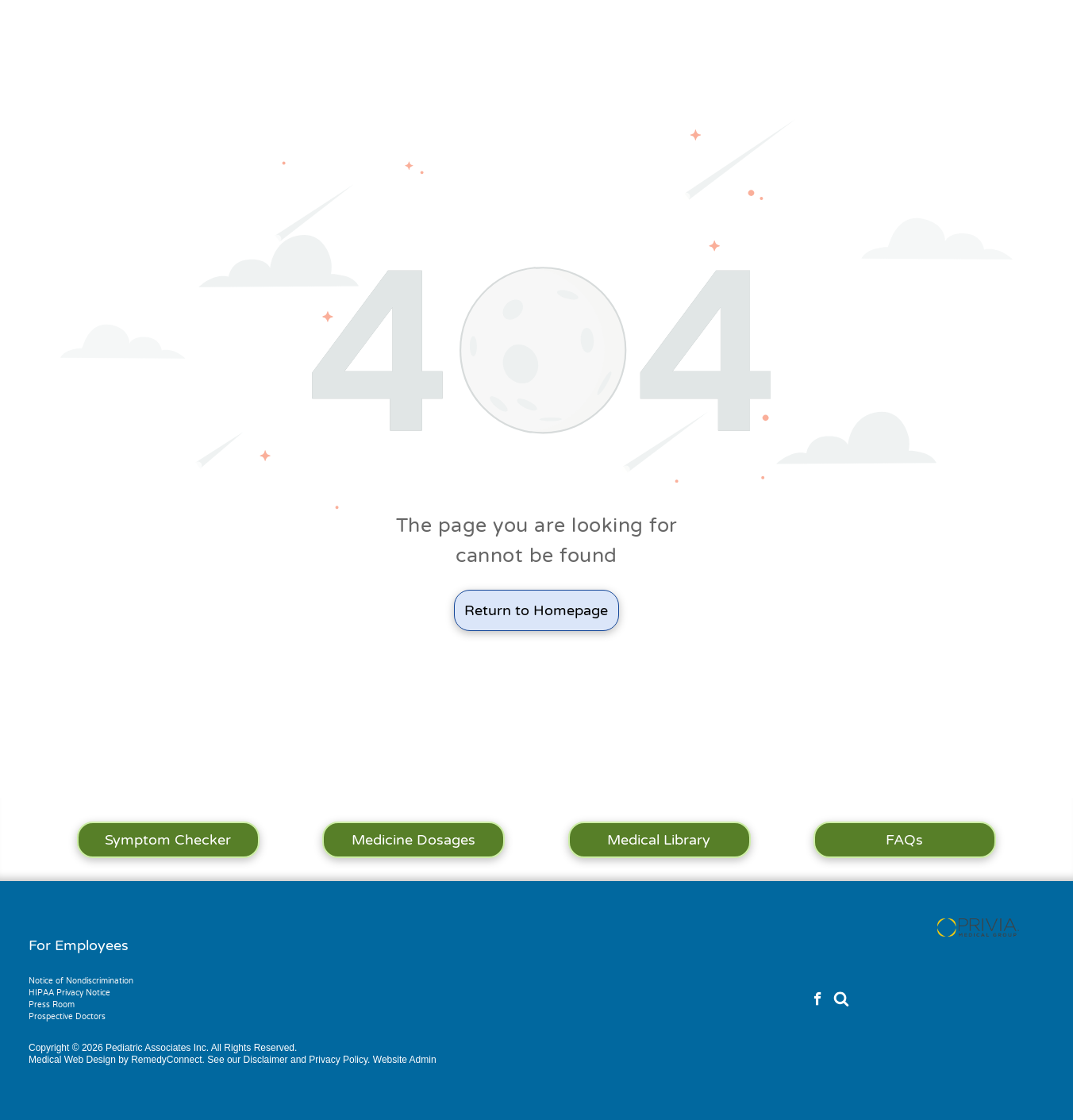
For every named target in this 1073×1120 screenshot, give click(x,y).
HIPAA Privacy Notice (69, 993)
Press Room (52, 1005)
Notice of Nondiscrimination (81, 981)
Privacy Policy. (339, 1059)
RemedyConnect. (168, 1059)
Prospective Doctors (67, 1017)
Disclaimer (266, 1059)
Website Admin (405, 1059)
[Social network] (841, 1001)
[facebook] (818, 1001)
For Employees (79, 945)
